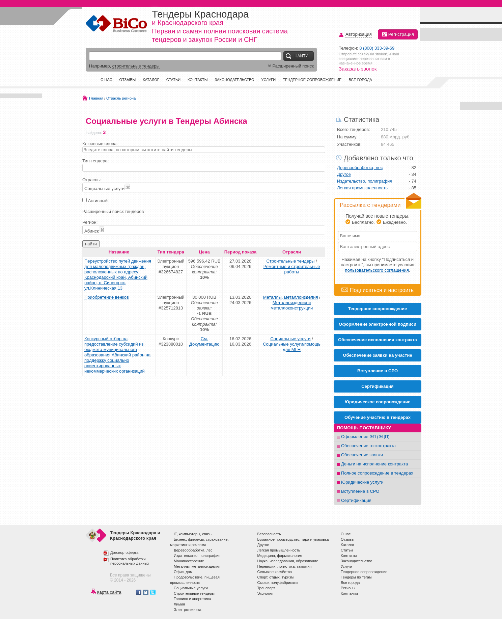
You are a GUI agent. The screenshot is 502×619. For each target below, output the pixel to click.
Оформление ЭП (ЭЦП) (365, 436)
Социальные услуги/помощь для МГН (291, 347)
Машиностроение (189, 561)
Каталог (151, 80)
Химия (179, 604)
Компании (349, 593)
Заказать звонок (357, 69)
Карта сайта (109, 592)
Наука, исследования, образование (287, 561)
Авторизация (358, 34)
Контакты (197, 80)
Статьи (173, 80)
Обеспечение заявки (362, 454)
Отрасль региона (121, 98)
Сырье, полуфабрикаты (277, 583)
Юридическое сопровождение (378, 401)
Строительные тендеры (290, 261)
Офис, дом (183, 572)
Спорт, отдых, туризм (275, 577)
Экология (265, 593)
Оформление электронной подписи (377, 324)
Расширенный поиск (290, 66)
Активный (98, 200)
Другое (344, 174)
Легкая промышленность (362, 187)
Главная (96, 98)
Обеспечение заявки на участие (377, 355)
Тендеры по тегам (356, 577)
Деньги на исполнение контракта (374, 463)
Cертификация (377, 386)
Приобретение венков (106, 297)
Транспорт (266, 588)
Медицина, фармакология (279, 556)
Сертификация (356, 500)
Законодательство (234, 80)
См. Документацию (204, 341)
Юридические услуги (362, 482)
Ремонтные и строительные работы (291, 269)
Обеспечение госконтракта (368, 445)
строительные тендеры (136, 66)
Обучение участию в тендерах (377, 417)
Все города (360, 80)
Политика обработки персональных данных (129, 561)
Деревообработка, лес (360, 167)
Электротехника (187, 610)
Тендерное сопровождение (312, 80)
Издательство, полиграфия (364, 181)
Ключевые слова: (100, 143)
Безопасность (269, 534)
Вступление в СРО (377, 370)
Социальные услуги (290, 338)
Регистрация (398, 34)
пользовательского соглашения (377, 270)
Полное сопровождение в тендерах (377, 473)
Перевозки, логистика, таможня (284, 566)
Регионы (348, 588)
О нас (106, 80)
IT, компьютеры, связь (193, 534)
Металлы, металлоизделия (290, 297)
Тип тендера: (95, 160)
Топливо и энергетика (192, 599)
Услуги (268, 80)
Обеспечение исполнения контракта (377, 339)
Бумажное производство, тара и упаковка (293, 539)
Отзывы (127, 80)
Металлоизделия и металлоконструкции (292, 305)
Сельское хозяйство (274, 572)
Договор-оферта (124, 552)
